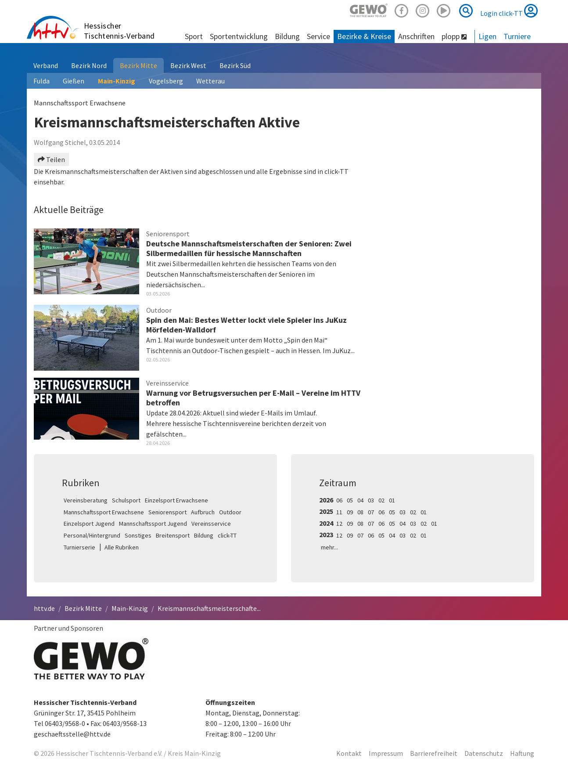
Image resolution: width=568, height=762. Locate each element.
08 (360, 512)
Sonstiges (138, 535)
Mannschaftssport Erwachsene (104, 512)
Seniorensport (167, 512)
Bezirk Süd (235, 65)
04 (360, 500)
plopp (454, 36)
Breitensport (173, 535)
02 (381, 500)
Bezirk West (188, 65)
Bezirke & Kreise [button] (364, 36)
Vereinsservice (211, 523)
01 (392, 500)
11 (339, 512)
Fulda (41, 80)
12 (339, 523)
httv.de (44, 608)
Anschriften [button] (416, 36)
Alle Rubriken (121, 547)
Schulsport (126, 500)
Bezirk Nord (89, 65)
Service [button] (318, 36)
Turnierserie (79, 547)
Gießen (73, 80)
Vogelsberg (166, 80)
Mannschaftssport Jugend (153, 523)
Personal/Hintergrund (92, 535)
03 (371, 500)
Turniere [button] (517, 36)
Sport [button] (194, 36)
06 (339, 500)
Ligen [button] (487, 36)
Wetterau (210, 80)
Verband (45, 65)
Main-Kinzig (116, 80)
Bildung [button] (287, 36)
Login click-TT (509, 11)
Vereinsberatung (86, 500)
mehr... (329, 547)
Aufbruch (203, 512)
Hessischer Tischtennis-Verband (119, 31)
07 (371, 512)
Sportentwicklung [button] (239, 36)
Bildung (203, 535)
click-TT (227, 535)
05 (350, 500)
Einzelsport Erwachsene (176, 500)
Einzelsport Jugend (89, 523)
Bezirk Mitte (138, 65)
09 (350, 512)
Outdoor (230, 512)
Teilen (51, 159)
